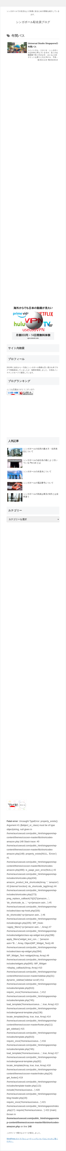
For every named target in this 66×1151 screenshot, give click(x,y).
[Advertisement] (33, 179)
